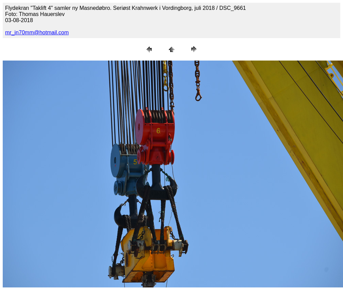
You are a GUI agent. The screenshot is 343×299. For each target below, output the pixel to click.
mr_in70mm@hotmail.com (37, 32)
